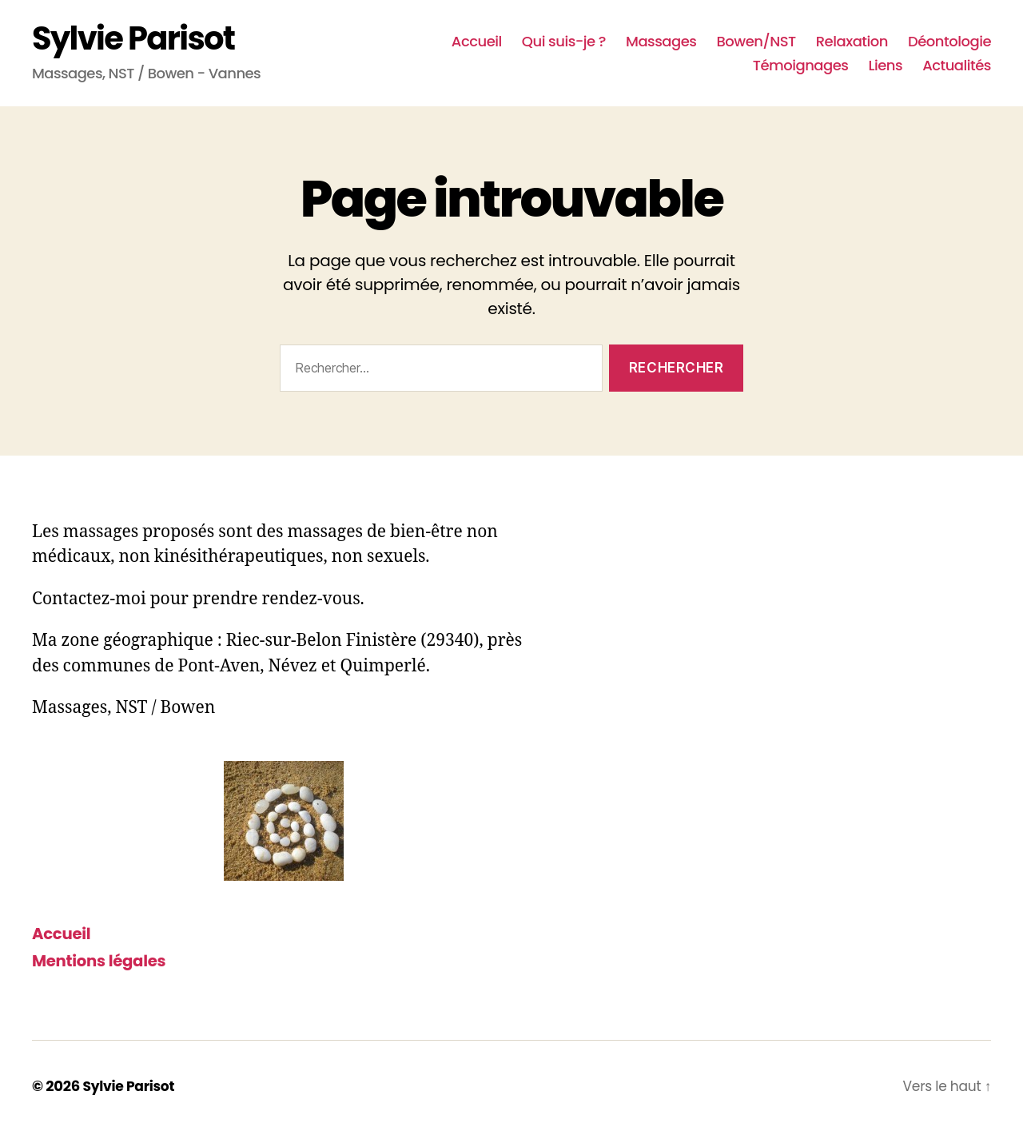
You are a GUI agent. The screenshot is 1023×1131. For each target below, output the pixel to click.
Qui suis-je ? (564, 41)
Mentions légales (103, 960)
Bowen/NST (755, 41)
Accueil (477, 41)
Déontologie (949, 41)
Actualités (956, 65)
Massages (661, 41)
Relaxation (852, 41)
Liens (885, 65)
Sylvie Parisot (133, 38)
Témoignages (801, 65)
